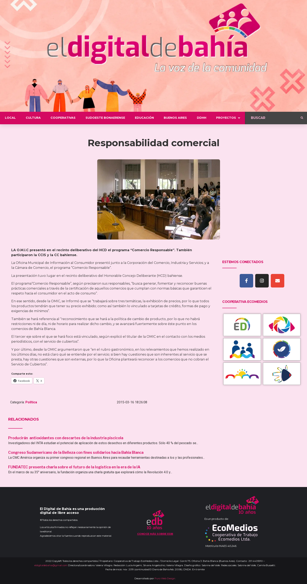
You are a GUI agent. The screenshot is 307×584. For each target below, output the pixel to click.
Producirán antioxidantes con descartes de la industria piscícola (66, 438)
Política (31, 402)
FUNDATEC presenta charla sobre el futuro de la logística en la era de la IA (74, 467)
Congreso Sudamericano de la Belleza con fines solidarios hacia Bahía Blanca (75, 452)
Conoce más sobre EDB (155, 533)
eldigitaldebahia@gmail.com (51, 565)
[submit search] (302, 118)
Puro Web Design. (165, 578)
